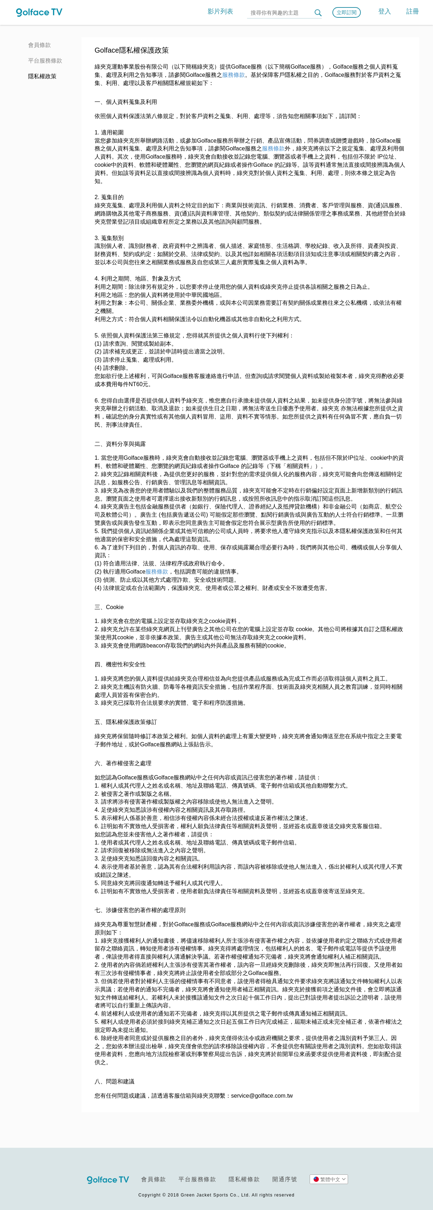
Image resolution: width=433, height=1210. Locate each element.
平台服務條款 (45, 61)
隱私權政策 (42, 76)
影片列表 (220, 11)
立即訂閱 (347, 12)
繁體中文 (330, 1179)
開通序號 (285, 1179)
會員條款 (39, 45)
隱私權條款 (244, 1179)
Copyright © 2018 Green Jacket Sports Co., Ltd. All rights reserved (216, 1195)
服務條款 (233, 75)
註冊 (412, 11)
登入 (384, 11)
